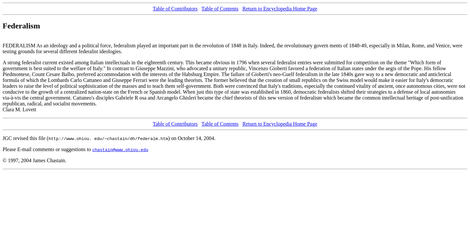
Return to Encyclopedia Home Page (280, 8)
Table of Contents (220, 8)
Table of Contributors (175, 8)
